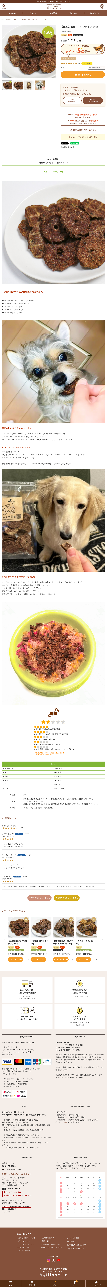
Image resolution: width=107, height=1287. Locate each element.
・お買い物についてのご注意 (50, 1244)
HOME (2, 19)
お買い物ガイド (24, 1234)
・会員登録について (47, 1238)
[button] (4, 939)
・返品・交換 (45, 1241)
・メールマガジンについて (26, 1244)
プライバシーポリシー (75, 1249)
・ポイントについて (24, 1241)
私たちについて (74, 13)
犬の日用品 (53, 13)
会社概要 (70, 1241)
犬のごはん (12, 13)
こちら (65, 1122)
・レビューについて (24, 1247)
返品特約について (67, 147)
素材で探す (17, 19)
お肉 (23, 19)
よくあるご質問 (73, 1238)
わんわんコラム (94, 13)
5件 (79, 64)
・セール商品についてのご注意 (51, 1247)
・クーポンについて (24, 1251)
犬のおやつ (33, 13)
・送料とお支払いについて (26, 1238)
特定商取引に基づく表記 (76, 1245)
